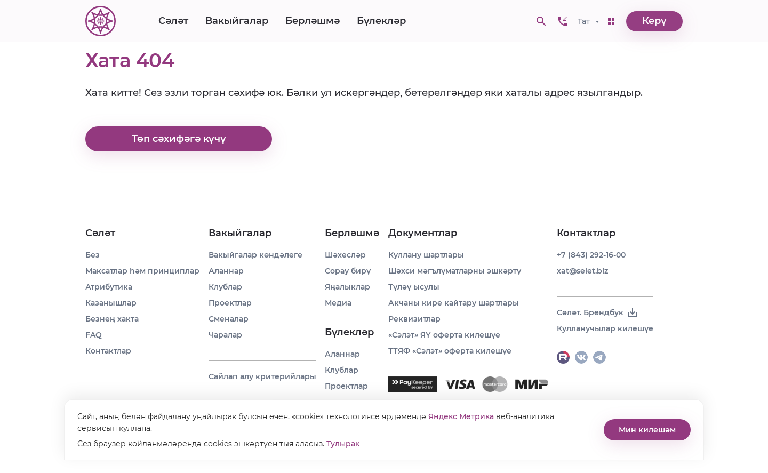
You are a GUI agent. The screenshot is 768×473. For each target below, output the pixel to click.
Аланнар (226, 271)
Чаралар (225, 335)
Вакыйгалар (236, 21)
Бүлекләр (381, 21)
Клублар (225, 287)
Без (92, 255)
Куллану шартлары (426, 255)
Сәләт (173, 21)
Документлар (422, 233)
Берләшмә (312, 21)
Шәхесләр (345, 255)
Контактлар (108, 351)
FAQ (93, 335)
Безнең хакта (112, 319)
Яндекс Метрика (461, 416)
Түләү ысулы (413, 287)
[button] (562, 21)
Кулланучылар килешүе (605, 328)
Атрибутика (108, 287)
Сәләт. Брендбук (598, 312)
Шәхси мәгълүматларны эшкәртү (454, 271)
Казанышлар (111, 303)
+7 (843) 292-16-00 (591, 255)
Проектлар (230, 303)
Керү (654, 21)
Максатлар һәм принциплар (142, 271)
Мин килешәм (647, 430)
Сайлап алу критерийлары (262, 376)
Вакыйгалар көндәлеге (255, 255)
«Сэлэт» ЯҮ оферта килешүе (444, 335)
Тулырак (342, 443)
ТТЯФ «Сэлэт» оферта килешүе (449, 351)
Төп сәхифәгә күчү (179, 139)
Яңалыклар (347, 287)
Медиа (338, 303)
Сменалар (229, 319)
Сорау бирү (348, 271)
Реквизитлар (414, 319)
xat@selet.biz (582, 271)
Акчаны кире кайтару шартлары (453, 303)
